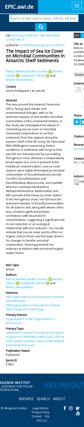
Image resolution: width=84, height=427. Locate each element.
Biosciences (42, 305)
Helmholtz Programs (19, 333)
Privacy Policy (40, 412)
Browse (26, 398)
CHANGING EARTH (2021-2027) (42, 337)
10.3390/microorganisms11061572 (42, 45)
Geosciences (42, 297)
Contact (37, 416)
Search (43, 398)
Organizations (15, 319)
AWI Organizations (18, 297)
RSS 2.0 (42, 420)
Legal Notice (40, 408)
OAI (47, 416)
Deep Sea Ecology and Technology (33, 307)
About (59, 398)
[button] (76, 181)
